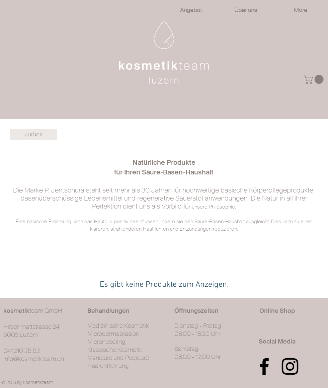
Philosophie (222, 207)
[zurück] (33, 134)
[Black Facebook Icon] (264, 366)
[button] (315, 79)
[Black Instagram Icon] (290, 366)
